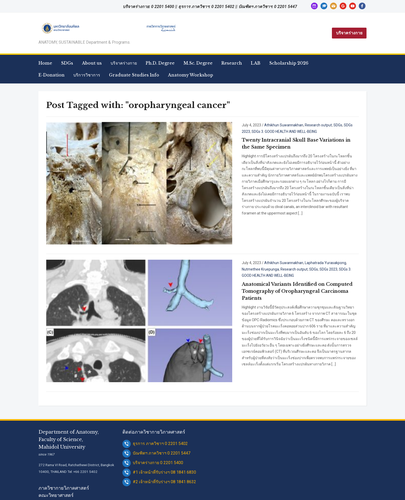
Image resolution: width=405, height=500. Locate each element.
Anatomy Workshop (190, 75)
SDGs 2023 (319, 125)
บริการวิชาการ (86, 75)
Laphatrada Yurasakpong (292, 239)
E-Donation (51, 75)
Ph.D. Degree (160, 63)
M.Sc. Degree (198, 63)
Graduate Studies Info (134, 75)
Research (231, 63)
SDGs (67, 63)
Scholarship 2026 (288, 63)
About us (92, 63)
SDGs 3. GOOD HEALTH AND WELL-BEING (299, 246)
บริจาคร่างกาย (349, 32)
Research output (285, 125)
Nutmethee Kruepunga (333, 239)
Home (45, 63)
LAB (255, 63)
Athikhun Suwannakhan (250, 125)
